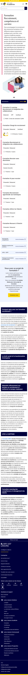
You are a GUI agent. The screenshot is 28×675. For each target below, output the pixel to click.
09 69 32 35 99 (14, 1)
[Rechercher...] (25, 8)
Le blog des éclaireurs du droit (11, 648)
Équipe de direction (5, 563)
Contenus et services (5, 566)
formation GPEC (7, 439)
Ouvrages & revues (8, 617)
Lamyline (6, 602)
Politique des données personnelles (9, 667)
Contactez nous (14, 295)
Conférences (7, 625)
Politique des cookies (6, 669)
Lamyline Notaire (8, 604)
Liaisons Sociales (8, 607)
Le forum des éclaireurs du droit (11, 650)
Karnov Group (4, 561)
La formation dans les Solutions (11, 629)
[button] (26, 4)
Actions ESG (7, 639)
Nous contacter (4, 594)
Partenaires (6, 636)
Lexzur (5, 611)
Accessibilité (4, 577)
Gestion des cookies (5, 671)
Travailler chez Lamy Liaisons (7, 572)
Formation (6, 623)
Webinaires (6, 655)
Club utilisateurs (7, 641)
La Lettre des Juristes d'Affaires (11, 609)
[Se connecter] (23, 4)
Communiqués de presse (6, 574)
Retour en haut (14, 540)
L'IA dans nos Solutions (9, 615)
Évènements (7, 643)
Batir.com (6, 613)
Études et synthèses (8, 653)
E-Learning (6, 627)
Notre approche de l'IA (6, 569)
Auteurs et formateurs (9, 634)
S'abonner (3, 596)
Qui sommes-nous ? (5, 558)
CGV (2, 662)
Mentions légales (5, 665)
